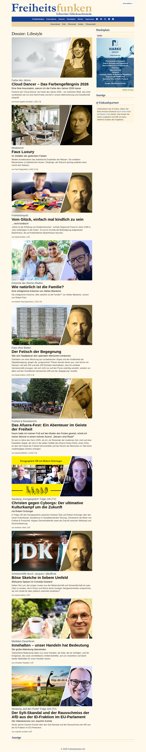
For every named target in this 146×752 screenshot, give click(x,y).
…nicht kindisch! (20, 223)
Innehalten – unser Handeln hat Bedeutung (52, 643)
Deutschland (55, 24)
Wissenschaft (91, 24)
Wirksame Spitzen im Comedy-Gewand (32, 581)
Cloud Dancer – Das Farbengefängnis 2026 (52, 82)
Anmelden (128, 3)
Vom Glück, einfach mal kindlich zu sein (52, 217)
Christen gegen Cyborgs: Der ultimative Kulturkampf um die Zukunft (52, 503)
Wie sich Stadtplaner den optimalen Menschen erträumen (41, 355)
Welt (64, 24)
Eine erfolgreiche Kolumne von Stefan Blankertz (36, 291)
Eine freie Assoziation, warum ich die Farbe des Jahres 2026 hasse (46, 88)
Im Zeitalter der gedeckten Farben (29, 156)
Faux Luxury (52, 150)
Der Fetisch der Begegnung (52, 350)
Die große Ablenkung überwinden (29, 649)
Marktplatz (71, 19)
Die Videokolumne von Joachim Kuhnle (32, 721)
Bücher (80, 19)
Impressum (89, 19)
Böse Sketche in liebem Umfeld (52, 576)
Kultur (80, 24)
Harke (99, 35)
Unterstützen (51, 19)
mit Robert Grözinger (22, 511)
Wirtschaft (72, 24)
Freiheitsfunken (38, 19)
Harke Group (127, 90)
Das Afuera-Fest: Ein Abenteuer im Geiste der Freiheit (52, 425)
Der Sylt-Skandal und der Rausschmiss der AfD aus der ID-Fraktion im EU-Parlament (52, 713)
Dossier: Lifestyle (27, 33)
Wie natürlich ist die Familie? (52, 285)
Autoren (61, 19)
